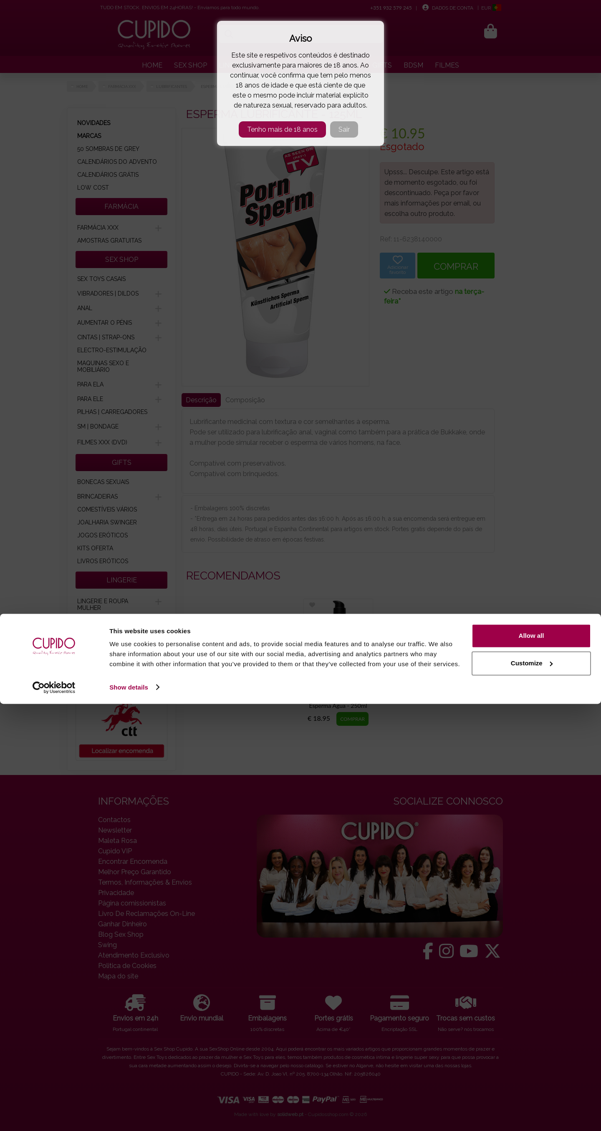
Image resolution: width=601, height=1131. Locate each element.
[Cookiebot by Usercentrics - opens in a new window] (54, 1114)
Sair (344, 129)
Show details (128, 1114)
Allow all (531, 1063)
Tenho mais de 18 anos (282, 129)
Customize (532, 1090)
